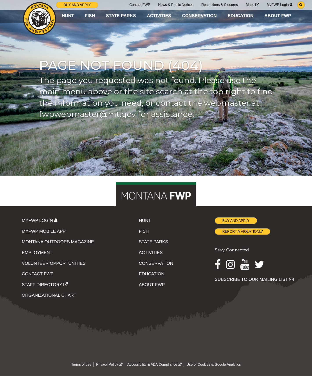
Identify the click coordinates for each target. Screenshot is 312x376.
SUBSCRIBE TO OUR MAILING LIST (254, 279)
